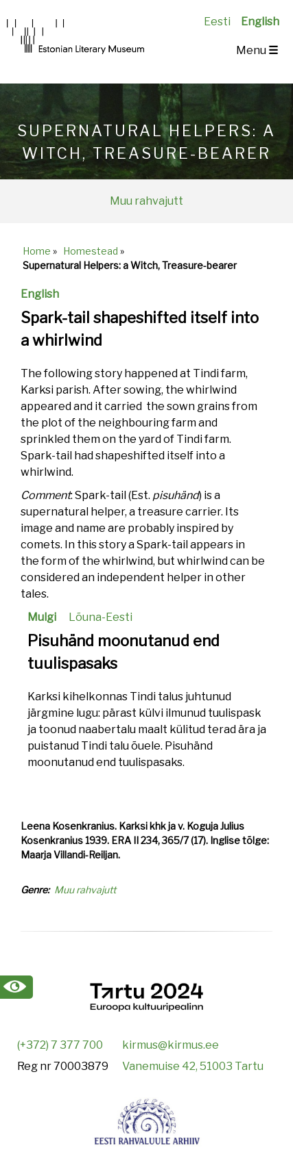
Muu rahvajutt (146, 200)
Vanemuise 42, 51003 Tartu (192, 1066)
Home (37, 251)
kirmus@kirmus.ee (170, 1044)
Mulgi (41, 617)
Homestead (90, 251)
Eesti (217, 21)
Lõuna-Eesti (100, 617)
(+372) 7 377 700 (60, 1044)
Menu (257, 50)
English (260, 21)
